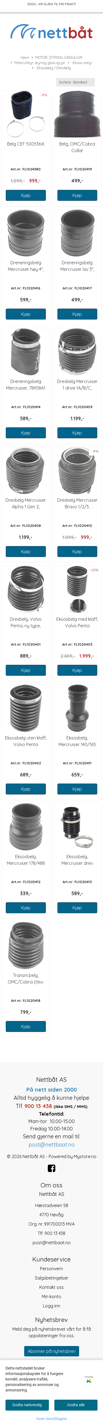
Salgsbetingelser (51, 1278)
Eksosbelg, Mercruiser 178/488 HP (26, 863)
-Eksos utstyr (80, 62)
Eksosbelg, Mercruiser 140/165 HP (77, 744)
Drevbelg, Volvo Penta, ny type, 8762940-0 (25, 625)
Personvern (51, 1268)
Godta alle (76, 1405)
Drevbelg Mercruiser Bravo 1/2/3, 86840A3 (77, 506)
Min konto (51, 1296)
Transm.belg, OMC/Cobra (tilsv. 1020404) (26, 982)
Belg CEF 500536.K (25, 144)
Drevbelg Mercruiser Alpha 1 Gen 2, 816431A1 (25, 506)
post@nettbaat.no (52, 1242)
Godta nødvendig (27, 1405)
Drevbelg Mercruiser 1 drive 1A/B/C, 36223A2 (77, 388)
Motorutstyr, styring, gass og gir (38, 62)
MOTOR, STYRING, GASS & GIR (57, 57)
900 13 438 (54, 1233)
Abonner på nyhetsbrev (52, 1351)
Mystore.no (85, 1156)
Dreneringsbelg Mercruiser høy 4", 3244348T (26, 269)
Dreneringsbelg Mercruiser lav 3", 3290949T (77, 269)
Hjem (25, 57)
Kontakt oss (51, 1287)
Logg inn (51, 1306)
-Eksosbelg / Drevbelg (51, 68)
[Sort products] (75, 82)
